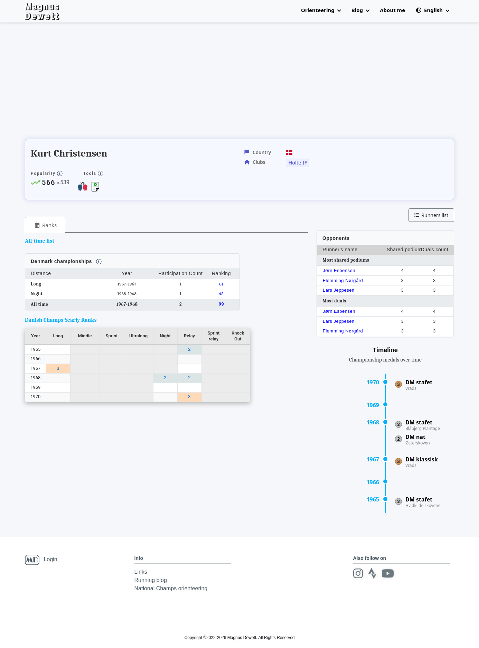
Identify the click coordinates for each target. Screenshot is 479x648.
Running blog (150, 580)
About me (392, 10)
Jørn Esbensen (339, 270)
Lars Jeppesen (339, 290)
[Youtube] (388, 573)
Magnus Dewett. (242, 637)
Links (140, 572)
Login (50, 559)
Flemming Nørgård (343, 280)
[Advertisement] (150, 83)
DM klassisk (421, 459)
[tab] (45, 225)
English (432, 10)
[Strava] (372, 573)
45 (221, 293)
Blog (360, 10)
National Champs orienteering (171, 588)
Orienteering (321, 10)
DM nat (415, 437)
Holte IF (297, 162)
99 (221, 304)
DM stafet (418, 382)
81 (221, 284)
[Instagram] (358, 573)
